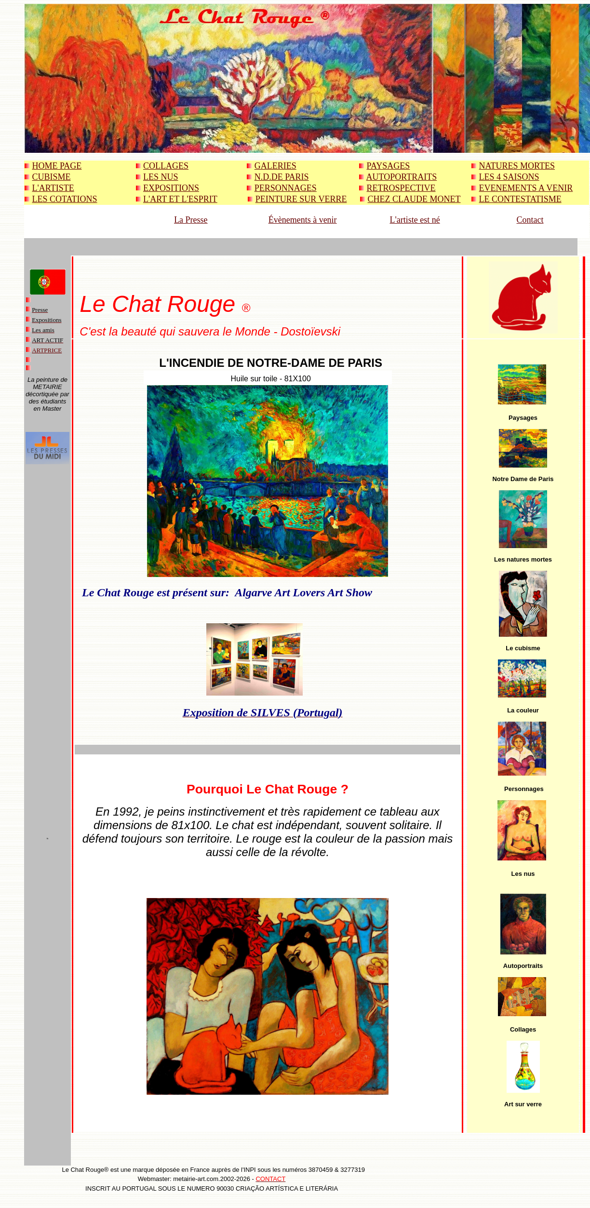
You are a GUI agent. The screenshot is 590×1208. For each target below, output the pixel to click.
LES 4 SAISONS (509, 177)
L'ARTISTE (53, 188)
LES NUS (160, 177)
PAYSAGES (388, 166)
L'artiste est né (414, 220)
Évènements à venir (302, 220)
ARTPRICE (47, 350)
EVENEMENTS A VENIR (526, 188)
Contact (530, 220)
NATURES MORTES (517, 166)
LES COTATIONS (64, 199)
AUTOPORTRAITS (401, 177)
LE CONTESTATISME (520, 199)
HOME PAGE (57, 166)
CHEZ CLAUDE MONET (414, 199)
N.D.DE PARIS (282, 177)
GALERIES (275, 166)
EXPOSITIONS (171, 188)
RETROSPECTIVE (401, 188)
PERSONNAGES (286, 188)
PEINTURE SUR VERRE (301, 199)
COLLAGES (165, 166)
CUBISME (51, 177)
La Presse (190, 220)
